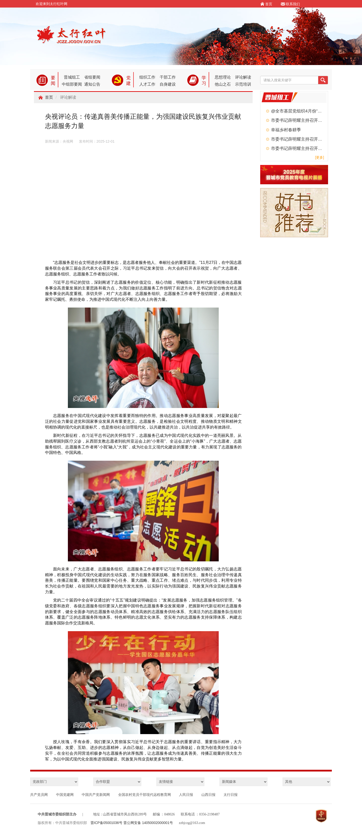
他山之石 (223, 84)
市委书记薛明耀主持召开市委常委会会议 (309, 120)
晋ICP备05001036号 (107, 823)
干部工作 (168, 77)
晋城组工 (72, 77)
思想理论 (223, 77)
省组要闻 (92, 77)
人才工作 (147, 84)
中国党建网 (65, 795)
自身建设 (168, 84)
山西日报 (208, 795)
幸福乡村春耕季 (286, 130)
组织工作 (147, 77)
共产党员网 (39, 795)
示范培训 (243, 84)
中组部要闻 (72, 84)
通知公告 (92, 84)
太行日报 (230, 795)
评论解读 (243, 77)
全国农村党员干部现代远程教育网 (144, 795)
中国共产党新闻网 (96, 795)
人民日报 (186, 795)
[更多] (319, 157)
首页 (49, 97)
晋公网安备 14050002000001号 (148, 823)
